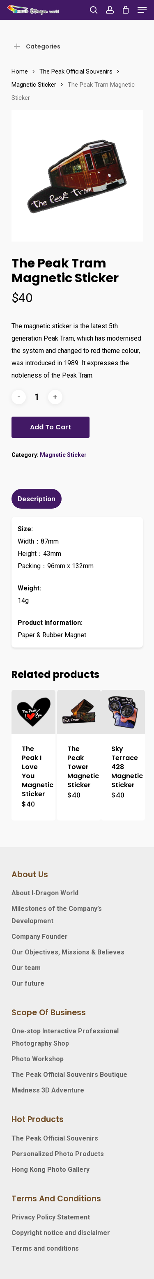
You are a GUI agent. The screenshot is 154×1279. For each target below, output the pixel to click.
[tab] (77, 499)
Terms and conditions (45, 1248)
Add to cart (50, 427)
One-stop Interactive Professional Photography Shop (65, 1037)
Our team (26, 968)
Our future (27, 983)
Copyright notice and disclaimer (60, 1233)
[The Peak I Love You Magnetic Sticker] (33, 712)
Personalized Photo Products (57, 1154)
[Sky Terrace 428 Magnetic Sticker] (123, 712)
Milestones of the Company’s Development (56, 915)
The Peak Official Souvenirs (76, 71)
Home (19, 71)
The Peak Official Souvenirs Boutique (69, 1075)
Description (36, 499)
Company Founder (39, 936)
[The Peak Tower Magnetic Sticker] (79, 712)
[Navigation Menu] (142, 10)
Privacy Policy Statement (50, 1217)
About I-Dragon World (44, 893)
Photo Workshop (37, 1059)
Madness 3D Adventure (47, 1090)
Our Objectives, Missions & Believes (67, 952)
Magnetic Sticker (33, 84)
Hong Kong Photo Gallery (50, 1169)
